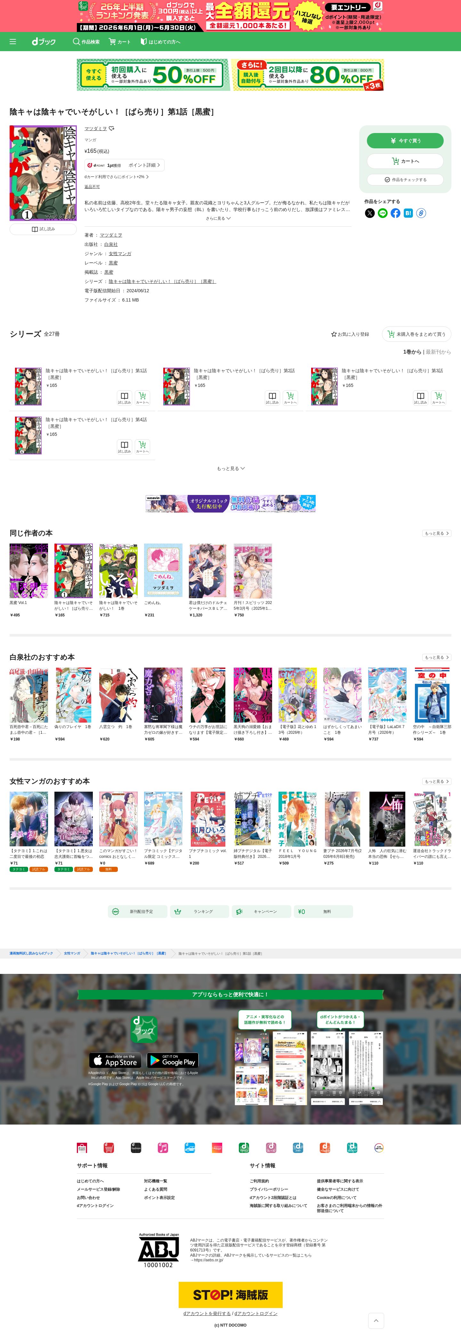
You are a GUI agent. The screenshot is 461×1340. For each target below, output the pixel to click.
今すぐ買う (410, 140)
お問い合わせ (88, 1197)
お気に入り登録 (353, 334)
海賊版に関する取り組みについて (278, 1205)
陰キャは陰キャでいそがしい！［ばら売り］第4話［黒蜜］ (96, 423)
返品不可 (92, 186)
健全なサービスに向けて (338, 1189)
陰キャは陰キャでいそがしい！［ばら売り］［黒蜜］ (162, 281)
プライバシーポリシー (269, 1189)
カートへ (410, 161)
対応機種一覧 (155, 1181)
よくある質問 (155, 1189)
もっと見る (434, 533)
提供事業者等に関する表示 (340, 1181)
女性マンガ (120, 253)
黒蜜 (113, 262)
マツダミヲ (96, 128)
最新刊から (438, 352)
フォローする (111, 128)
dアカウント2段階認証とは (273, 1197)
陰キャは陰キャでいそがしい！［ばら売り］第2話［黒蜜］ (244, 374)
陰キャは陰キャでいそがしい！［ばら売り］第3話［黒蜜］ (392, 374)
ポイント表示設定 (159, 1197)
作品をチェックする (409, 179)
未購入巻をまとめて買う (421, 334)
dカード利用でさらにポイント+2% (114, 177)
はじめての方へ (90, 1181)
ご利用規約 (259, 1181)
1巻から (412, 352)
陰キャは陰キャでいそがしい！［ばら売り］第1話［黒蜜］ (96, 374)
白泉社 (111, 244)
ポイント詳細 (142, 165)
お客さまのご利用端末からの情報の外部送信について (349, 1208)
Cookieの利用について (337, 1197)
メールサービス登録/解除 (98, 1189)
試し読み (47, 229)
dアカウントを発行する (207, 1313)
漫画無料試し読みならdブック (31, 953)
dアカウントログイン (95, 1205)
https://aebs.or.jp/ (208, 1260)
